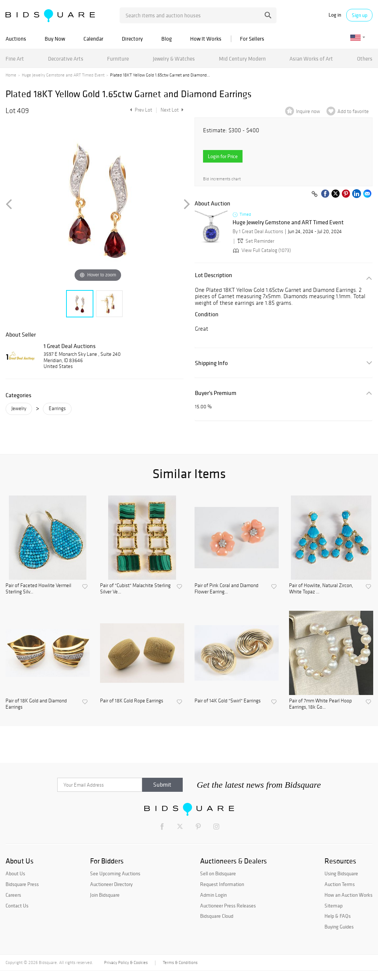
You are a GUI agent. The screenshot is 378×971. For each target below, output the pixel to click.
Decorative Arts (65, 58)
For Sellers (252, 38)
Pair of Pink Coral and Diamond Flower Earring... (226, 589)
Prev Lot (140, 110)
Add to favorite (353, 111)
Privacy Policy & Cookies (126, 962)
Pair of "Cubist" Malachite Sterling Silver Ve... (135, 589)
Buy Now (55, 38)
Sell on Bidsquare (218, 873)
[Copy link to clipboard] (314, 194)
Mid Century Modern (242, 58)
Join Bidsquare (105, 895)
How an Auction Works (348, 895)
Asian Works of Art (311, 58)
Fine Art (15, 58)
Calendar (93, 38)
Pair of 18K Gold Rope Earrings (131, 701)
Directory (132, 38)
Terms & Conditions (180, 962)
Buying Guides (339, 926)
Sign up (359, 15)
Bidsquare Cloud (216, 916)
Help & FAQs (337, 916)
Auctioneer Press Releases (228, 905)
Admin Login (213, 895)
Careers (13, 895)
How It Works (205, 38)
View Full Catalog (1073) (261, 250)
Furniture (118, 58)
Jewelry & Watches (174, 58)
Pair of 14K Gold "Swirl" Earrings (228, 701)
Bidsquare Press (22, 884)
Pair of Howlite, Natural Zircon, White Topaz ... (321, 589)
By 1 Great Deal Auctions (258, 231)
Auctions (16, 38)
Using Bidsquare (341, 873)
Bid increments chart (222, 179)
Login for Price (223, 156)
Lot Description (213, 275)
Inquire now (308, 111)
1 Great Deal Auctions (70, 346)
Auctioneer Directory (111, 884)
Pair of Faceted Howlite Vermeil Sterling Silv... (38, 589)
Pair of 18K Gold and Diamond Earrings (36, 704)
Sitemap (333, 905)
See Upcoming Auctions (115, 873)
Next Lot (172, 110)
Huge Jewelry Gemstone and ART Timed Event (63, 75)
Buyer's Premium (215, 392)
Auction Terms (339, 884)
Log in (335, 15)
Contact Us (17, 905)
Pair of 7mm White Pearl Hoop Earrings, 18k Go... (320, 704)
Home (11, 75)
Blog (166, 38)
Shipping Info (211, 363)
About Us (15, 873)
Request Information (222, 884)
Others (364, 58)
